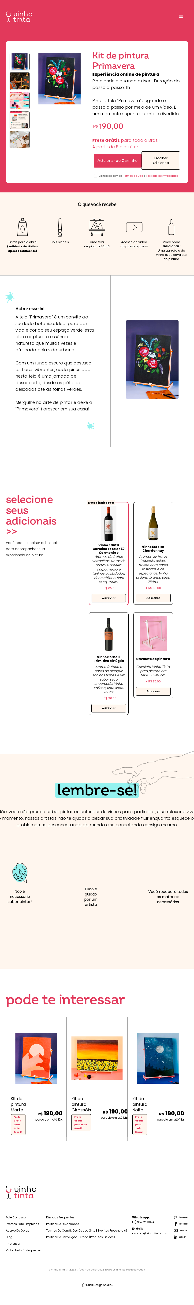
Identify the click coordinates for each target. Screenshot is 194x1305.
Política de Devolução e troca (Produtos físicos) (80, 1237)
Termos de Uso (133, 176)
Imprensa (13, 1244)
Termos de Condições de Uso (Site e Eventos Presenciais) (86, 1230)
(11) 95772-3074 (143, 1219)
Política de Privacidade (62, 1224)
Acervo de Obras (17, 1230)
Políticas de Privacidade (162, 176)
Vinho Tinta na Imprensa (23, 1250)
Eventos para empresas (22, 1224)
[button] (181, 16)
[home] (19, 16)
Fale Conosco (16, 1217)
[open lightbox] (20, 61)
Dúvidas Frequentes (60, 1217)
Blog (9, 1237)
